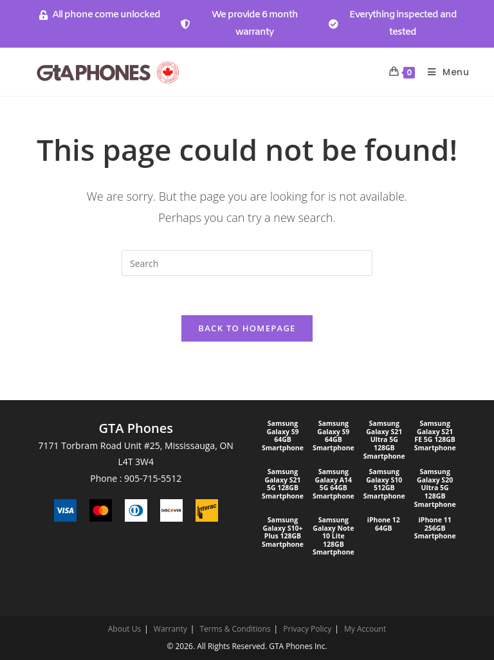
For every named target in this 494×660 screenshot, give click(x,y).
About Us (124, 628)
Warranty (170, 628)
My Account (365, 628)
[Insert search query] (247, 263)
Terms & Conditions (234, 628)
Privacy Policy (307, 628)
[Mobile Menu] (444, 72)
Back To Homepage (246, 328)
